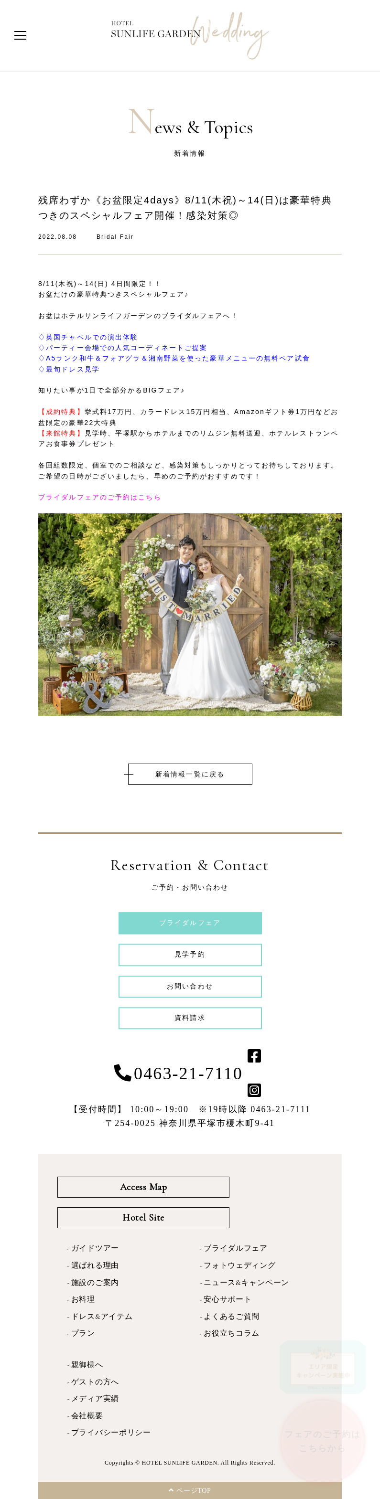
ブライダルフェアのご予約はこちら (100, 497)
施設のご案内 (95, 1282)
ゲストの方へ (95, 1382)
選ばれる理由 (95, 1265)
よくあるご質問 (232, 1316)
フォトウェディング (239, 1265)
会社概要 (87, 1416)
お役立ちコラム (232, 1333)
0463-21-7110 (188, 1073)
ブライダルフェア (236, 1248)
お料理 (83, 1299)
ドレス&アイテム (102, 1316)
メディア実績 (95, 1398)
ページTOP (190, 1490)
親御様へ (87, 1365)
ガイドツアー (95, 1248)
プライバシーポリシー (111, 1432)
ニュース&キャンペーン (246, 1282)
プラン (83, 1333)
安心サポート (227, 1299)
